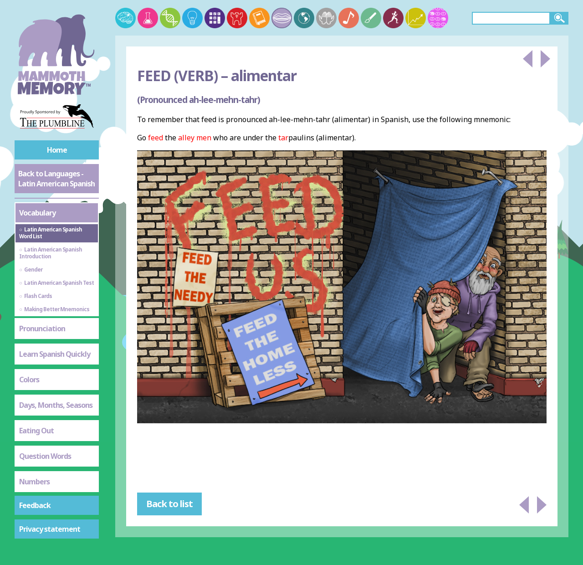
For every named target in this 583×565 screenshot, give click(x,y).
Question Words (45, 456)
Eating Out (36, 431)
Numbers (34, 482)
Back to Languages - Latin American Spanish (56, 179)
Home (57, 150)
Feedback (35, 505)
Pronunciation (42, 329)
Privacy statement (49, 529)
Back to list (169, 504)
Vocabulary (37, 213)
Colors (29, 380)
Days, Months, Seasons (55, 405)
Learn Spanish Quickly (54, 354)
